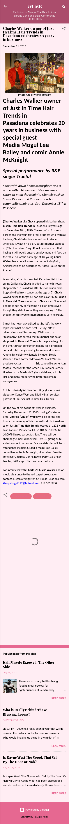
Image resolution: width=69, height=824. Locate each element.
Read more (59, 698)
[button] (64, 29)
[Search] (64, 7)
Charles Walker (21, 496)
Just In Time (42, 496)
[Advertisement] (34, 613)
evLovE (34, 6)
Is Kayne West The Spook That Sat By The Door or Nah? (30, 759)
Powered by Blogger (34, 809)
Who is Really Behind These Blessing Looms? (25, 712)
